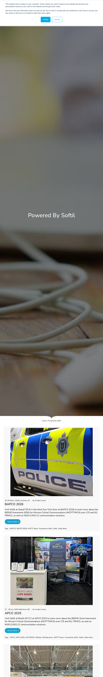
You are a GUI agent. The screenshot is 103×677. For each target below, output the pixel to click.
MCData (38, 637)
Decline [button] (57, 19)
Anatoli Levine (40, 500)
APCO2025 (30, 637)
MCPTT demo (33, 528)
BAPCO (13, 528)
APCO (12, 637)
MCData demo (47, 637)
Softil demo (62, 528)
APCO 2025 (20, 637)
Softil (55, 528)
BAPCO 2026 (22, 528)
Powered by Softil (45, 528)
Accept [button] (45, 19)
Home (44, 421)
